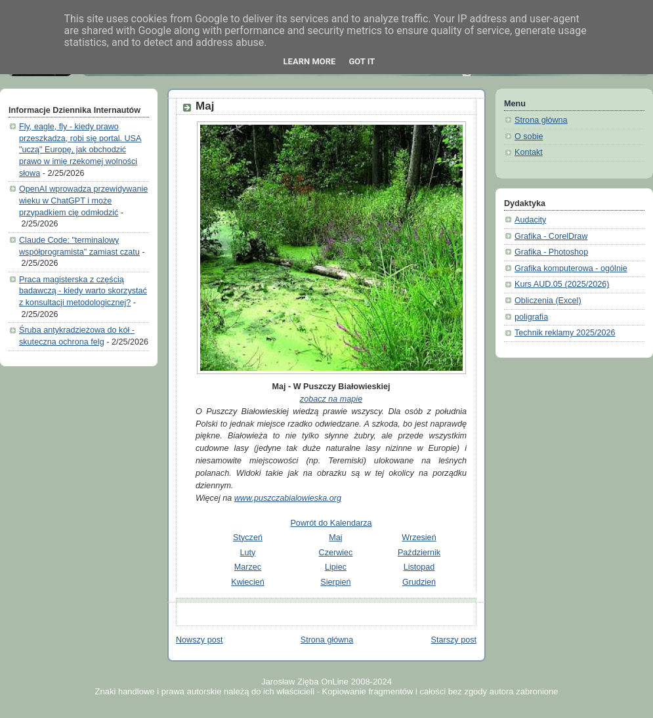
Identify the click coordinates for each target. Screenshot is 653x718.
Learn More (310, 61)
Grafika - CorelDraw (551, 236)
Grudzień (419, 582)
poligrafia (531, 317)
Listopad (419, 567)
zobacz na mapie (331, 399)
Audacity (530, 219)
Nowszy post (199, 639)
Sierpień (335, 582)
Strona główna (327, 639)
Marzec (247, 567)
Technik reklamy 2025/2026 (565, 332)
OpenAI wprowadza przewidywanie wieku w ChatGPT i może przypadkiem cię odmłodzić (83, 200)
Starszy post (453, 639)
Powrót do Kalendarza (330, 523)
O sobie (529, 136)
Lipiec (336, 567)
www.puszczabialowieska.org (287, 498)
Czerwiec (336, 552)
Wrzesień (419, 537)
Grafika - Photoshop (551, 252)
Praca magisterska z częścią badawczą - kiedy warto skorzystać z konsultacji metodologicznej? (83, 291)
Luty (248, 552)
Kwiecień (247, 582)
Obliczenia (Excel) (548, 300)
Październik (419, 552)
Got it (361, 61)
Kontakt (529, 152)
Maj (205, 106)
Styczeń (248, 537)
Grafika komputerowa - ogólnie (571, 268)
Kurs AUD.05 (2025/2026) (562, 284)
